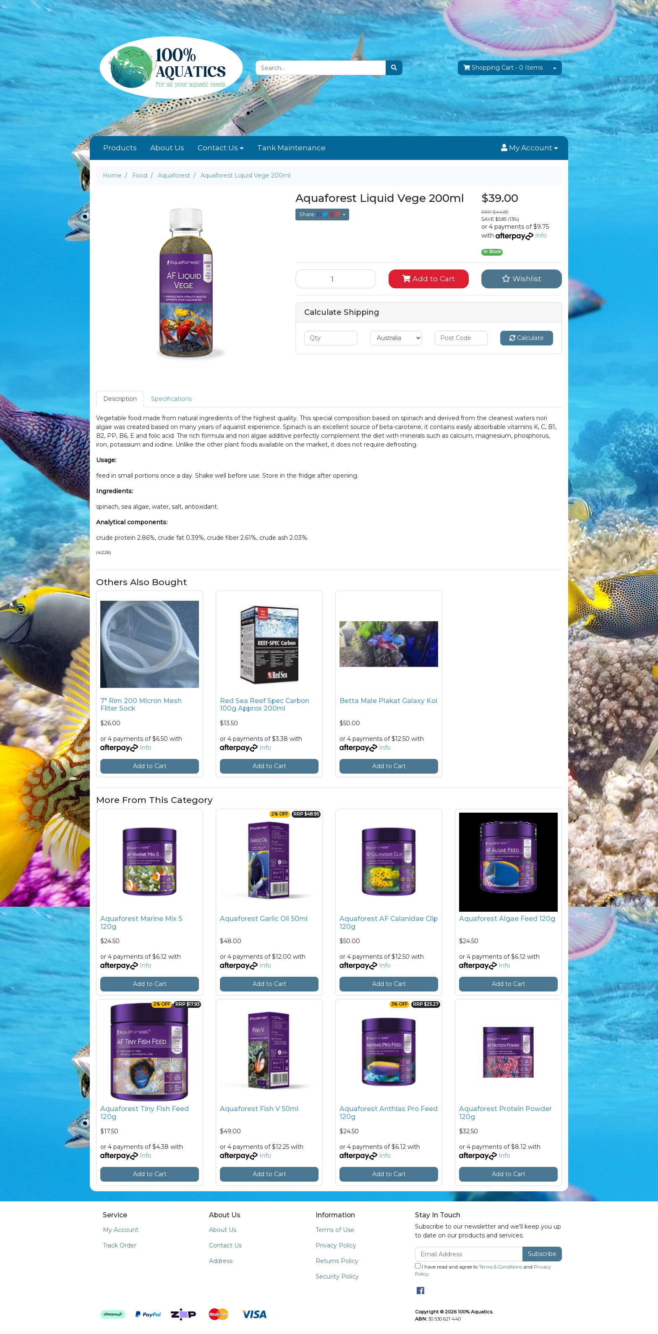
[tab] (120, 399)
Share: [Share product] (320, 214)
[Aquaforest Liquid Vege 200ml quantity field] (335, 278)
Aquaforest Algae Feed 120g (507, 919)
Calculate (526, 338)
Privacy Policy (336, 1245)
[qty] (330, 338)
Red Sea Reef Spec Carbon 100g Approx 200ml (264, 705)
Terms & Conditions (500, 1267)
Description (120, 399)
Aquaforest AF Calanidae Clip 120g (388, 923)
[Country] (396, 338)
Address (220, 1261)
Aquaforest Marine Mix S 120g (141, 923)
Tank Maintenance (291, 148)
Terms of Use (335, 1230)
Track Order (119, 1245)
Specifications (171, 399)
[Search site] (394, 67)
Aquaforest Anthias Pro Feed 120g (388, 1113)
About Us (167, 148)
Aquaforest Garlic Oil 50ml (264, 919)
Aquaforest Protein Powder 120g (505, 1113)
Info (541, 235)
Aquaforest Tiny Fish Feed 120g (144, 1113)
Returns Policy (337, 1261)
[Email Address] (469, 1254)
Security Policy (337, 1276)
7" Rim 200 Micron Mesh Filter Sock (141, 705)
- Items (503, 67)
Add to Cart (428, 278)
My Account (120, 1230)
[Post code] (461, 338)
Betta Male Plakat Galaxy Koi (388, 701)
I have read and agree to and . (483, 1270)
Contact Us (218, 148)
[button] (529, 148)
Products (120, 148)
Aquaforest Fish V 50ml (259, 1109)
